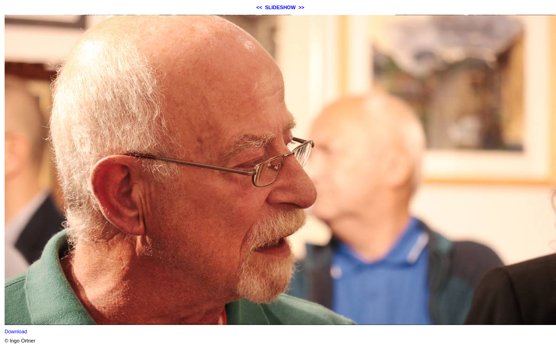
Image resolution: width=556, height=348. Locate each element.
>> (301, 7)
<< (259, 7)
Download (16, 331)
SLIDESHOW (280, 7)
